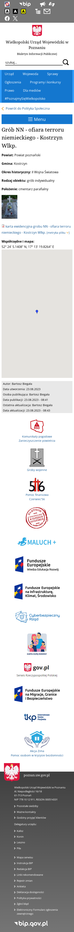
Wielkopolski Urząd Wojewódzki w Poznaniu (37, 44)
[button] (37, 312)
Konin (20, 836)
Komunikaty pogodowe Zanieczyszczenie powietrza (37, 436)
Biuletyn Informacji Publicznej (37, 54)
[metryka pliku (58, 232)
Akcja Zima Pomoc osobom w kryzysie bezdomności (37, 751)
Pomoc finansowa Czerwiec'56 (37, 495)
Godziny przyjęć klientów (31, 817)
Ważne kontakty (26, 812)
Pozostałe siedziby (27, 806)
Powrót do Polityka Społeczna (28, 108)
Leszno (21, 842)
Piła (19, 848)
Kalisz (20, 831)
